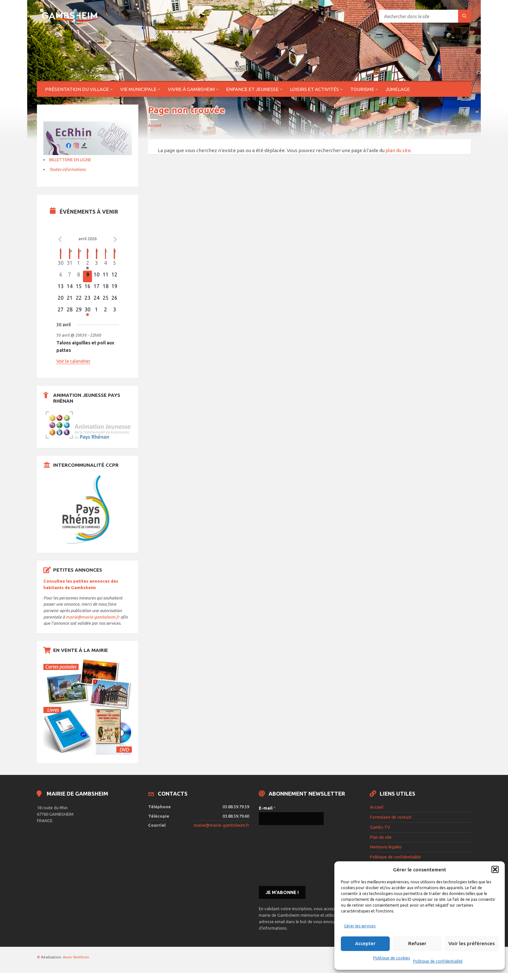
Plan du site (381, 837)
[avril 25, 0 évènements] (105, 300)
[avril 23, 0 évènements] (87, 300)
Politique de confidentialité (438, 961)
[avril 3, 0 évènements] (96, 265)
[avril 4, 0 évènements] (105, 265)
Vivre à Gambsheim (191, 89)
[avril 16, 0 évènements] (87, 288)
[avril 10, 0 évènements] (96, 276)
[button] (495, 869)
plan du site (398, 150)
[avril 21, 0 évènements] (69, 300)
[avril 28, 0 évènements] (69, 311)
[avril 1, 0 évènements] (78, 265)
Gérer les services (359, 926)
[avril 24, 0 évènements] (96, 300)
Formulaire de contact (390, 817)
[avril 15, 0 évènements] (78, 288)
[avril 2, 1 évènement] (87, 265)
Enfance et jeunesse (252, 89)
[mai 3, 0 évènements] (114, 311)
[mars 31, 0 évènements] (69, 265)
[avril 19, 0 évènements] (114, 288)
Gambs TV (380, 827)
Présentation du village (77, 89)
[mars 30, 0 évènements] (60, 265)
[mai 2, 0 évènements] (105, 311)
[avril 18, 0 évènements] (105, 288)
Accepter (365, 943)
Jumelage (398, 89)
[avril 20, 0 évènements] (60, 300)
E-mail (267, 808)
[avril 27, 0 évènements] (60, 311)
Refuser (417, 943)
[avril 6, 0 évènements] (60, 276)
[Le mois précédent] (115, 239)
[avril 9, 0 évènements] (87, 276)
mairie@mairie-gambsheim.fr (93, 617)
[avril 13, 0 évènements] (60, 288)
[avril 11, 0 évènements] (105, 276)
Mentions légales (386, 846)
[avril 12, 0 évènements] (114, 276)
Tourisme (362, 89)
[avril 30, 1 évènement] (87, 311)
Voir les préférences (471, 943)
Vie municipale (138, 89)
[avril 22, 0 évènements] (78, 300)
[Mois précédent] (60, 239)
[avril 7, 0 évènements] (69, 276)
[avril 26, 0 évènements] (114, 300)
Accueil (154, 125)
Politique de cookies (391, 958)
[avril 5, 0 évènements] (114, 265)
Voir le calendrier (73, 361)
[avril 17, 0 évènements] (96, 288)
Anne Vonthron (76, 957)
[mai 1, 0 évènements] (96, 311)
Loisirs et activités (314, 89)
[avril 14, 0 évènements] (69, 288)
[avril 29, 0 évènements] (78, 311)
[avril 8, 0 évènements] (78, 276)
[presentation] (285, 855)
